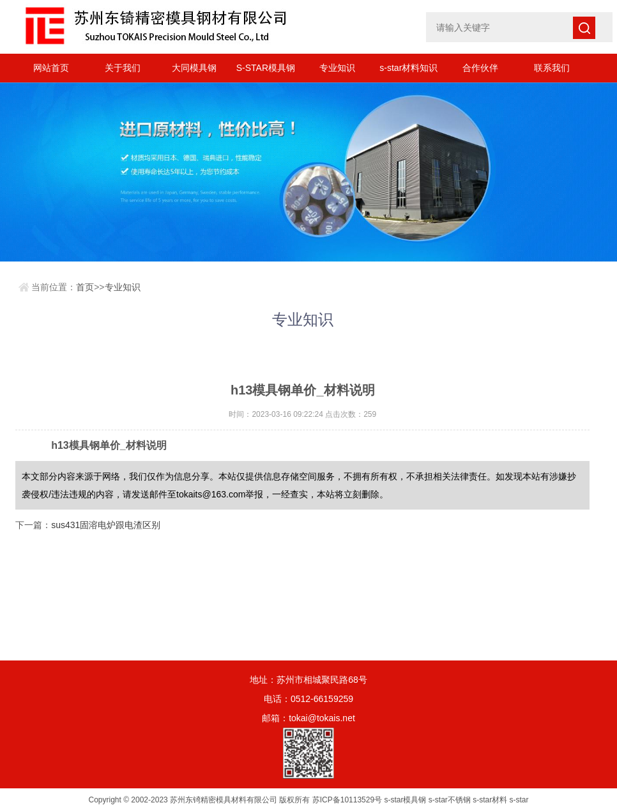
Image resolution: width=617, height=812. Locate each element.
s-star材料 (490, 799)
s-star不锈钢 (450, 799)
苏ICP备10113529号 (347, 799)
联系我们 (552, 68)
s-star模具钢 (405, 799)
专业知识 (337, 68)
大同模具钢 (194, 68)
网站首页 (51, 68)
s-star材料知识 (408, 68)
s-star (519, 799)
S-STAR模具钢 (265, 68)
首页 (85, 287)
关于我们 (123, 68)
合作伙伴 (480, 68)
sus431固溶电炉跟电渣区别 (105, 525)
